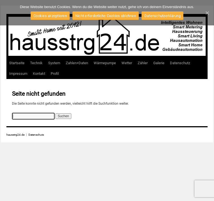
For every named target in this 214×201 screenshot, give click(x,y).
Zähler (143, 63)
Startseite (17, 63)
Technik (36, 63)
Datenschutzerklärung (162, 16)
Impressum (18, 73)
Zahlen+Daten (77, 63)
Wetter (126, 63)
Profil (55, 73)
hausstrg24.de (15, 134)
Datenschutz (180, 63)
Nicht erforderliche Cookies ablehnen (105, 16)
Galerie (158, 63)
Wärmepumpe (105, 63)
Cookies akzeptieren (50, 16)
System (54, 63)
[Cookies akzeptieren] (207, 13)
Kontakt (39, 73)
